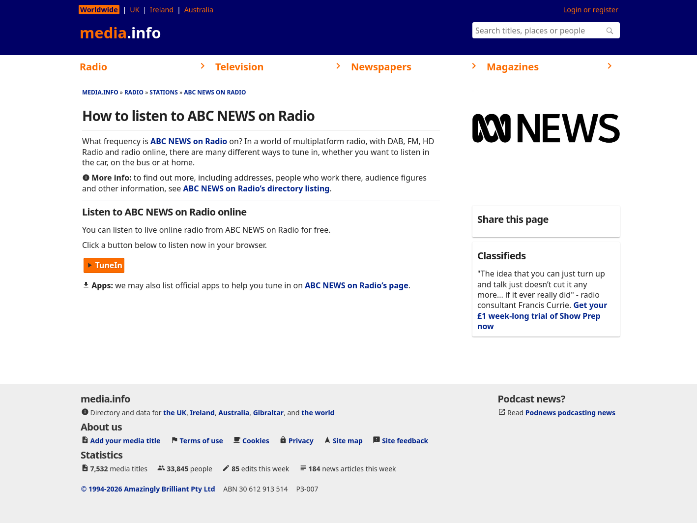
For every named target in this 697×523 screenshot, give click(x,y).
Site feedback (405, 440)
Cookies (255, 440)
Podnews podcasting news (570, 412)
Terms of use (201, 440)
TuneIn (104, 265)
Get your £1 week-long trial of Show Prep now (542, 316)
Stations (163, 92)
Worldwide (99, 9)
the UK (174, 412)
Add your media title (125, 440)
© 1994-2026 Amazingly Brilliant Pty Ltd (148, 488)
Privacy (301, 440)
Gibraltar (268, 412)
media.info (100, 92)
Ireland (162, 9)
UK (134, 9)
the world (317, 412)
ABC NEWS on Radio (215, 92)
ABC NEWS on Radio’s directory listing (256, 188)
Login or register (590, 9)
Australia (198, 9)
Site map (348, 440)
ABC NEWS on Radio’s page (356, 285)
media (120, 32)
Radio (134, 92)
